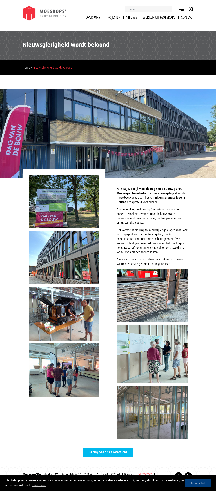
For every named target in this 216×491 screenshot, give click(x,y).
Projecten (113, 17)
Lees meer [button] (39, 485)
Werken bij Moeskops (159, 17)
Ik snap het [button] (198, 483)
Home (26, 67)
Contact (187, 17)
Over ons (93, 17)
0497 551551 (145, 474)
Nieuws (131, 17)
